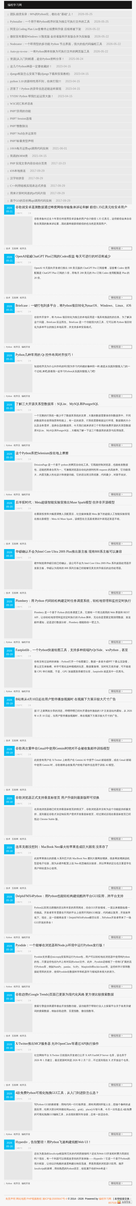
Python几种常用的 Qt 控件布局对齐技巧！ (45, 355)
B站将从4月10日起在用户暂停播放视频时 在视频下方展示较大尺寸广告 (66, 699)
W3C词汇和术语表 (20, 103)
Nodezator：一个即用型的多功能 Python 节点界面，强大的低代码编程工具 (55, 43)
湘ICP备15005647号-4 (54, 1198)
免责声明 (10, 1198)
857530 (112, 1202)
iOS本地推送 (17, 170)
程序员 (23, 248)
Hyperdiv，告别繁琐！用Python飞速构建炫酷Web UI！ (53, 1142)
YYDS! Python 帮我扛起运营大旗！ (31, 96)
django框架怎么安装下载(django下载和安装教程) (39, 73)
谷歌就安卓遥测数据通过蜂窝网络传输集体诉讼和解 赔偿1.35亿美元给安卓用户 (71, 207)
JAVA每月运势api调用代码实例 (28, 148)
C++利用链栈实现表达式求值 (27, 185)
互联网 (15, 248)
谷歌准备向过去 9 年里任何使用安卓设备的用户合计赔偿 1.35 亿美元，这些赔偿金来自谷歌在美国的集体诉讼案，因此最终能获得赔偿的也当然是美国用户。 (68, 221)
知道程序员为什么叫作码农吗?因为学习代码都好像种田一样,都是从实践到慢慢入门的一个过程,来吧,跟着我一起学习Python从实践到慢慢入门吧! (67, 369)
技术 (8, 248)
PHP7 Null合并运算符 (22, 133)
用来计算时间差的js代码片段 (27, 193)
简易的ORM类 (18, 155)
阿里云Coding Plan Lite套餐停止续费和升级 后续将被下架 (45, 29)
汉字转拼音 (16, 178)
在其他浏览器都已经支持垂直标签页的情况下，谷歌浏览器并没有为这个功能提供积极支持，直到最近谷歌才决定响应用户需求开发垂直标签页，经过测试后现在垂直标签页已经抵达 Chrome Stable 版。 (67, 814)
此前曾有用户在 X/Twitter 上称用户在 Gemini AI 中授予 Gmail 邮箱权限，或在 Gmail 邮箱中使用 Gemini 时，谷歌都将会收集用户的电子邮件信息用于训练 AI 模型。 (67, 763)
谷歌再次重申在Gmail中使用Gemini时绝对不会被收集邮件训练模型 (63, 748)
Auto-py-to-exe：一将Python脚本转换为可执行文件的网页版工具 (49, 51)
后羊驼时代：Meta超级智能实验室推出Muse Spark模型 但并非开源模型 (65, 502)
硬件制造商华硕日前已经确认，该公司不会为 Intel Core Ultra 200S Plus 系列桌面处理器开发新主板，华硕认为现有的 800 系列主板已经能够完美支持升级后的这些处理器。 (67, 566)
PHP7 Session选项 (20, 118)
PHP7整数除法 (18, 126)
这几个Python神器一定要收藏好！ (30, 66)
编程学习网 (105, 1198)
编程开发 (26, 347)
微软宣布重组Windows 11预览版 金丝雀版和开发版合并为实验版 (49, 36)
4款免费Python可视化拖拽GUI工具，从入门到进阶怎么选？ (57, 1093)
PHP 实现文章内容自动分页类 (28, 163)
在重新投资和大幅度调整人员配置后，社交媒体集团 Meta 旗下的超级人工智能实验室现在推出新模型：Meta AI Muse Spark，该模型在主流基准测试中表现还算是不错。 (67, 517)
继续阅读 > (117, 248)
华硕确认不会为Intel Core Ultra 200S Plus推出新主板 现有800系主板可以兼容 (69, 551)
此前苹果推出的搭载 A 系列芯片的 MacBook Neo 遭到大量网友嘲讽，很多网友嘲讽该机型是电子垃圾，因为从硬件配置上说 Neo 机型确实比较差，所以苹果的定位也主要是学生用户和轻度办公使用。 (67, 863)
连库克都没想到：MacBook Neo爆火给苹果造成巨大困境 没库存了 (62, 847)
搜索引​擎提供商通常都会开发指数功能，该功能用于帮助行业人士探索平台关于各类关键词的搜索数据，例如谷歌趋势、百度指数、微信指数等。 (67, 1009)
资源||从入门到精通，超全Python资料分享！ (36, 58)
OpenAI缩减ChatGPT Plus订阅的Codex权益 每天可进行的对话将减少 (63, 256)
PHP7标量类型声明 (21, 140)
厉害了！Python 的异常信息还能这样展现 (35, 88)
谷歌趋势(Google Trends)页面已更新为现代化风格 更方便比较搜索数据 (65, 994)
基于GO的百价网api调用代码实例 (30, 200)
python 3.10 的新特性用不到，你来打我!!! (35, 81)
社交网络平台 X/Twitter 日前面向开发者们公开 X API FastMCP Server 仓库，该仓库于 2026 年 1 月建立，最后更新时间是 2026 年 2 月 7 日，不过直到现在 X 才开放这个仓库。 (67, 1058)
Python (9, 347)
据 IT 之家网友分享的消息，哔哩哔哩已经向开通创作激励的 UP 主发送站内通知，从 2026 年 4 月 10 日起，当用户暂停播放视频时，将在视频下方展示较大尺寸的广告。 (68, 713)
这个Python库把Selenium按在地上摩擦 (42, 453)
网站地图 (21, 1198)
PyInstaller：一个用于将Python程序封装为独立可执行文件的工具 (49, 21)
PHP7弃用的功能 (19, 111)
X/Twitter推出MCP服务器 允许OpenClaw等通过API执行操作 (57, 1043)
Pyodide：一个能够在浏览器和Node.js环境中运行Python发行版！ (61, 945)
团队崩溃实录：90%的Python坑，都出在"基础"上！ (41, 14)
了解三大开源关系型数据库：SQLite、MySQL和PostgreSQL (57, 404)
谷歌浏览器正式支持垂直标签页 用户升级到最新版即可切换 (57, 797)
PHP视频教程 (34, 1198)
